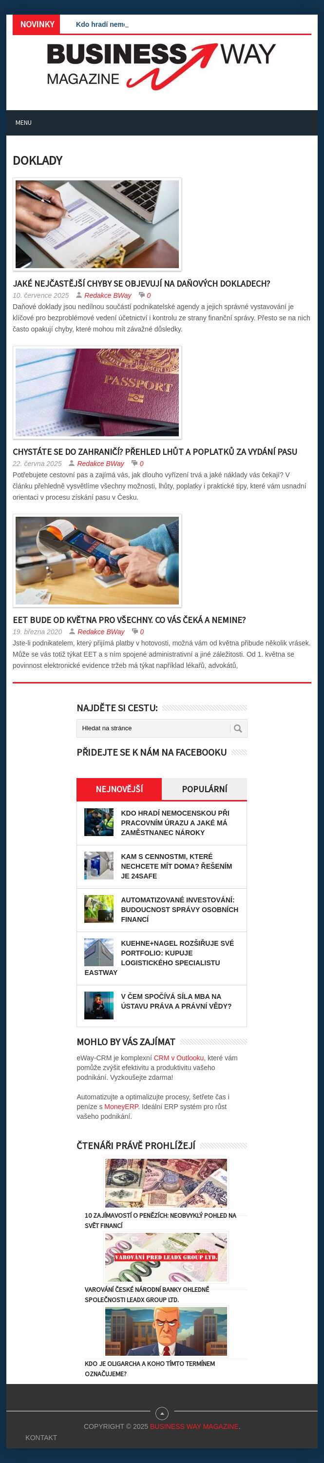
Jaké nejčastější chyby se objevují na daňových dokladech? (141, 283)
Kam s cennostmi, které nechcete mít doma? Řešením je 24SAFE (176, 866)
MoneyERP (121, 1107)
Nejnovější (119, 789)
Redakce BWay (107, 295)
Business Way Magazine (194, 1426)
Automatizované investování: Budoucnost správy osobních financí (179, 909)
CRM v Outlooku (179, 1058)
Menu (24, 122)
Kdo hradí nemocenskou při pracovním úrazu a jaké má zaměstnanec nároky (175, 823)
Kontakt (41, 1438)
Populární (204, 789)
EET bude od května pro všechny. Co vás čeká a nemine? (129, 619)
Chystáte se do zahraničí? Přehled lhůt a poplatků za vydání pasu (155, 451)
